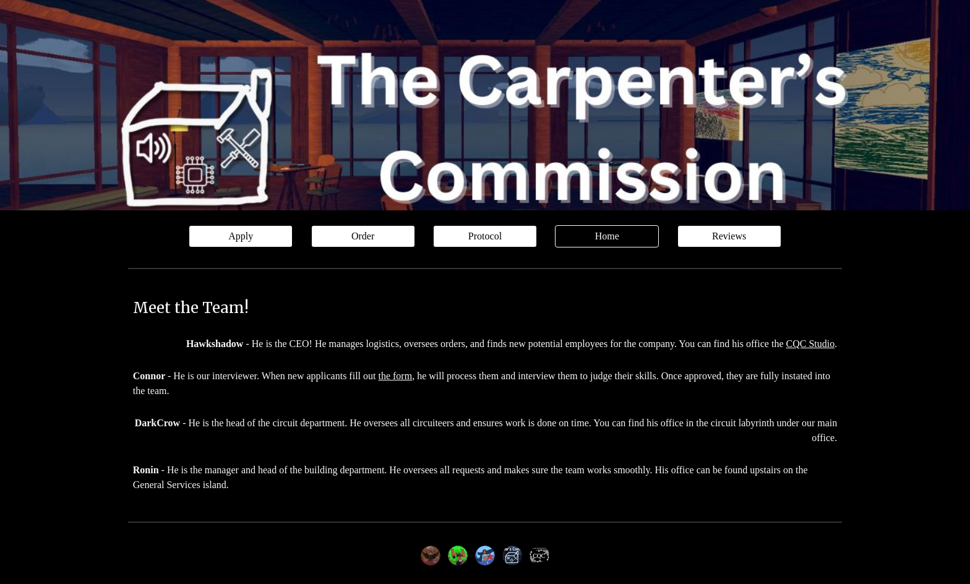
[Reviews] (729, 236)
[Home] (607, 236)
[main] (485, 308)
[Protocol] (485, 236)
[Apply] (240, 236)
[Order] (363, 236)
